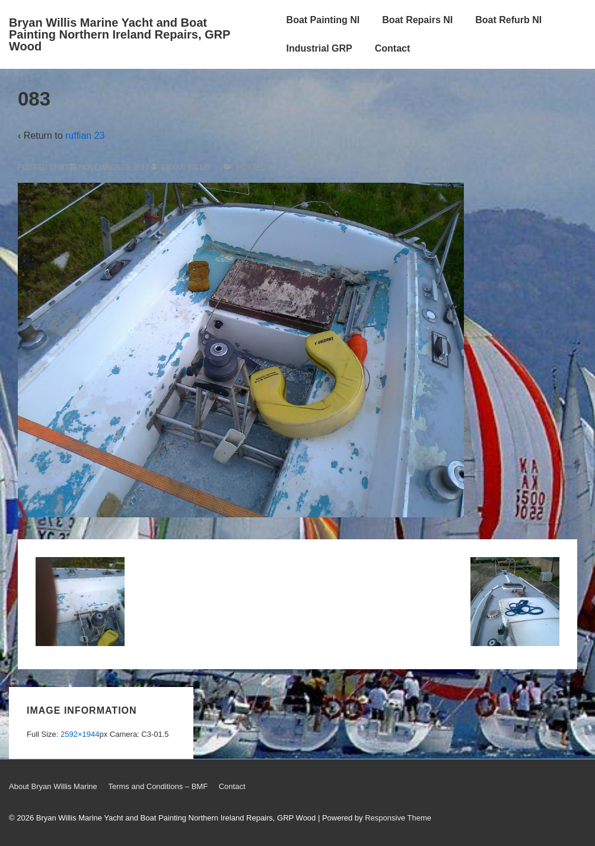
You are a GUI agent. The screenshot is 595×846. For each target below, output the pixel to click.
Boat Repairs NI (417, 20)
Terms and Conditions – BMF (158, 786)
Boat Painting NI (323, 20)
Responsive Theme (398, 817)
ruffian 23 (84, 136)
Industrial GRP (319, 48)
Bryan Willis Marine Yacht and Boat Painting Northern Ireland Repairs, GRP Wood (119, 34)
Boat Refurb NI (508, 20)
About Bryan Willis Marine (53, 786)
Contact (393, 48)
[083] (114, 167)
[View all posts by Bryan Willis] (182, 167)
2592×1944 (80, 734)
